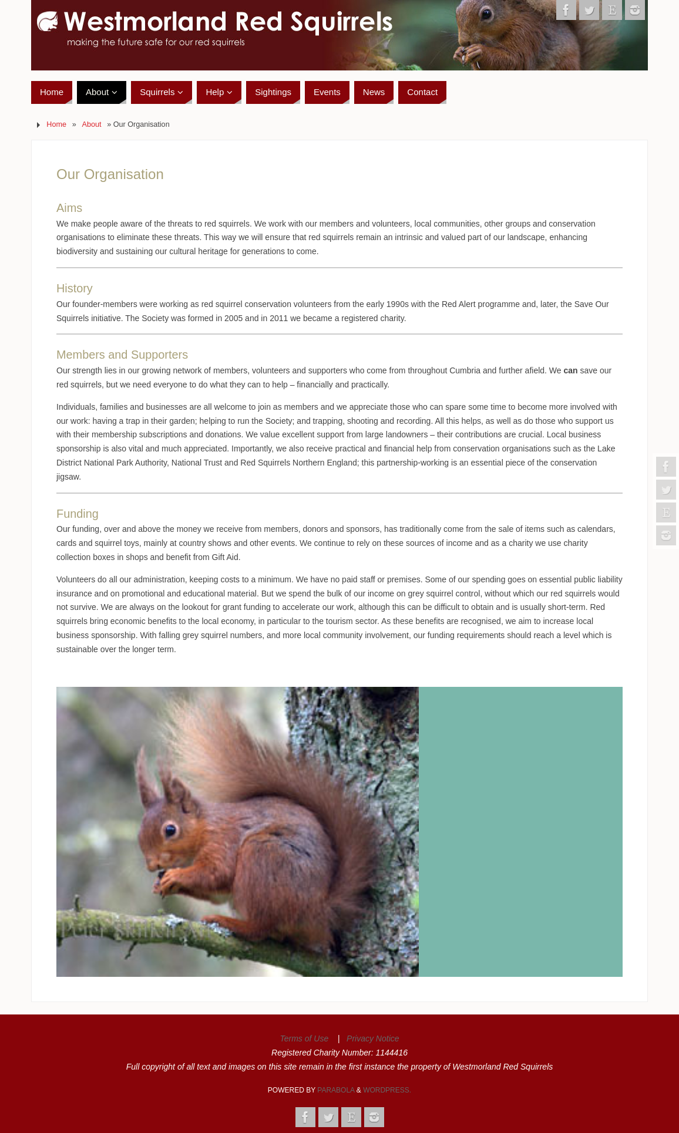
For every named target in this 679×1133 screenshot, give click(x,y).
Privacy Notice (373, 1038)
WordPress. (387, 1090)
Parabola (335, 1090)
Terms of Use (304, 1038)
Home (56, 124)
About (92, 124)
